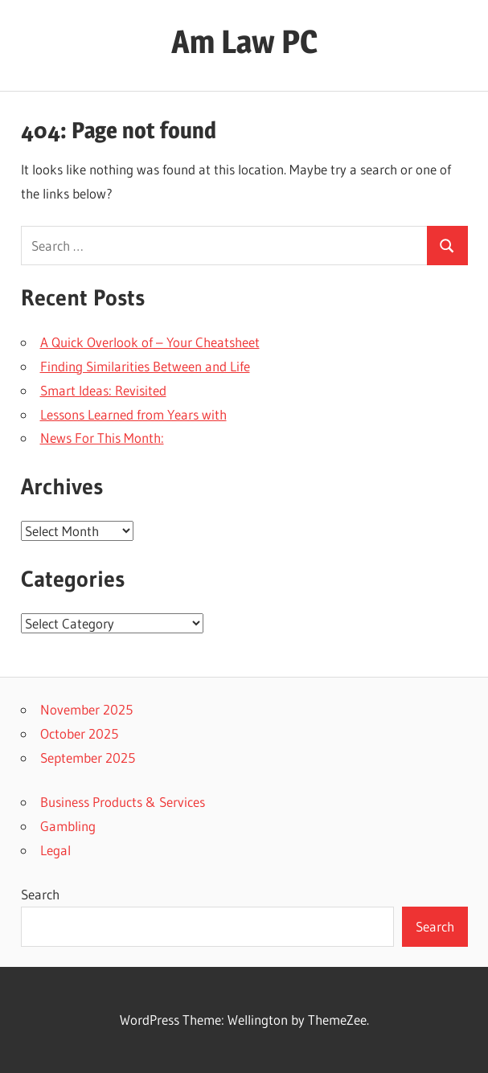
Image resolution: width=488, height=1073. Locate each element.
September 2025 (87, 757)
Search (40, 894)
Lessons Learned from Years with (133, 414)
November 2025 (86, 709)
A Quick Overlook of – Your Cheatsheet (150, 342)
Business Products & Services (122, 801)
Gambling (68, 825)
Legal (55, 850)
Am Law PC (244, 41)
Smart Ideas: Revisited (103, 390)
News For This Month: (102, 437)
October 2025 (79, 733)
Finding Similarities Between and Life (145, 366)
